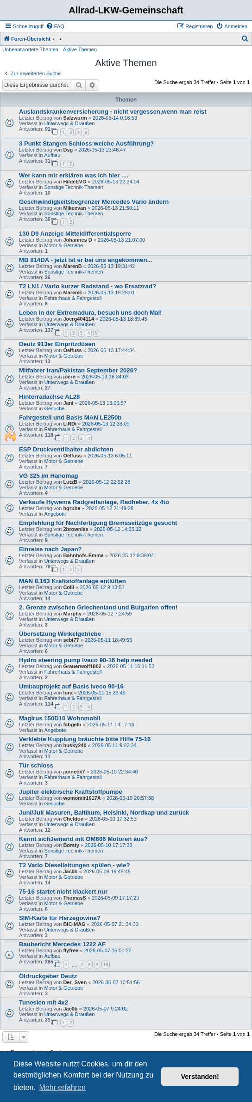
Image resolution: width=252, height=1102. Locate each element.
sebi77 (71, 640)
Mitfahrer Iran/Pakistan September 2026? (78, 370)
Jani (68, 403)
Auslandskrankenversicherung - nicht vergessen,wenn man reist (113, 111)
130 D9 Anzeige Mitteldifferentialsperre (75, 233)
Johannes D (77, 240)
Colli (68, 587)
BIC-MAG (74, 924)
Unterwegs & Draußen (69, 123)
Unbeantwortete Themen (30, 49)
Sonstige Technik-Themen (73, 187)
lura (67, 692)
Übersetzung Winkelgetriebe (60, 633)
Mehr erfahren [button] (62, 1087)
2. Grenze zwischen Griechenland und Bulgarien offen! (98, 607)
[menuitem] (55, 26)
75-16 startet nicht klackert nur (63, 891)
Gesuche (54, 408)
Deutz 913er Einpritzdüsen (57, 344)
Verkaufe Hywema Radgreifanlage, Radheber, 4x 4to (94, 502)
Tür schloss (36, 765)
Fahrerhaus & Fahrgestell (72, 298)
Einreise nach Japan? (50, 549)
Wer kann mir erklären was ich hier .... (73, 175)
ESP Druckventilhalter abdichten (66, 449)
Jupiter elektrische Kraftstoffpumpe (70, 791)
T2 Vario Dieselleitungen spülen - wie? (74, 865)
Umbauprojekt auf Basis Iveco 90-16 (71, 686)
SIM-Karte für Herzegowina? (60, 917)
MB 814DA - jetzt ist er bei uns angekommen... (85, 259)
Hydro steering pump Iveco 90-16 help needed (85, 660)
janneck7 (74, 771)
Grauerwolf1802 (82, 666)
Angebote (55, 514)
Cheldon (73, 819)
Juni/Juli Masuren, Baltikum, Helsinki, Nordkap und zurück (104, 812)
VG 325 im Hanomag (48, 475)
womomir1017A (82, 798)
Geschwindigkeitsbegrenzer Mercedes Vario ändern (94, 201)
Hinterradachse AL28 (49, 396)
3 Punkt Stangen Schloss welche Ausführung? (86, 143)
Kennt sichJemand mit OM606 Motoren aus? (83, 838)
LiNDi (69, 423)
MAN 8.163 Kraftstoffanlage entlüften (72, 581)
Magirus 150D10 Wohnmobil (60, 718)
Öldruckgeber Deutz (48, 976)
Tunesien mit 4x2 (43, 1002)
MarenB (72, 266)
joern (69, 376)
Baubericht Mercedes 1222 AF (62, 944)
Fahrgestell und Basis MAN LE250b (70, 417)
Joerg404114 (78, 319)
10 (105, 965)
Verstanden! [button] (200, 1076)
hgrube (71, 508)
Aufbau (52, 155)
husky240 (74, 745)
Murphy (72, 613)
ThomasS (74, 898)
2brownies (75, 529)
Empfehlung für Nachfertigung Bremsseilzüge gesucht (98, 522)
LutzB (70, 482)
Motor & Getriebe (63, 245)
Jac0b (70, 871)
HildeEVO (74, 181)
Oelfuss (72, 350)
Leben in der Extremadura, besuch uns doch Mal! (90, 312)
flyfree (70, 950)
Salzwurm (75, 118)
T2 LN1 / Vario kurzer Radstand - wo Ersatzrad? (87, 286)
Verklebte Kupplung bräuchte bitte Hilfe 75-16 (85, 739)
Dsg (68, 149)
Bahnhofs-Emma (83, 555)
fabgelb (72, 724)
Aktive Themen (80, 49)
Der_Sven (75, 982)
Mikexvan (74, 208)
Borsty (71, 845)
